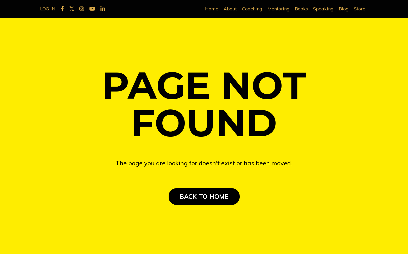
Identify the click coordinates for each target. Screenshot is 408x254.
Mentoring (278, 9)
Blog (344, 9)
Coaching (252, 9)
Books (301, 9)
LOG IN (47, 9)
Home (211, 9)
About (230, 9)
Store (359, 9)
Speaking (323, 9)
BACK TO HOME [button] (204, 196)
